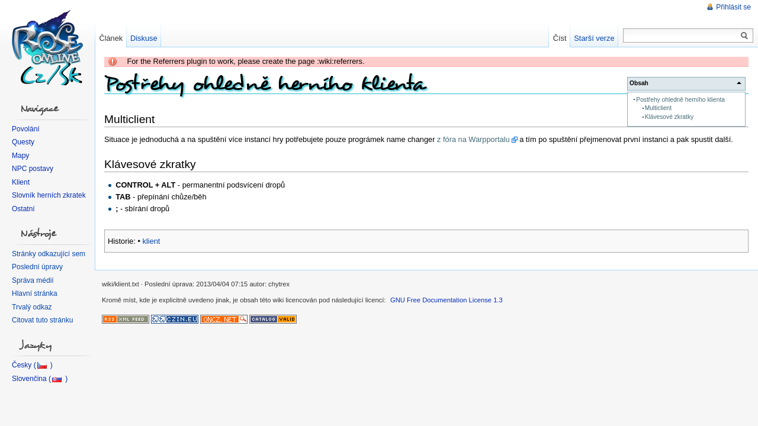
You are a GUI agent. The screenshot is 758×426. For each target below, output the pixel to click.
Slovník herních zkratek (49, 195)
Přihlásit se (733, 7)
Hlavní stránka (34, 293)
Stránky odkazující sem (48, 254)
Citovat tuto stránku (42, 320)
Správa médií (33, 280)
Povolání (26, 129)
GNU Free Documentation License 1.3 (446, 300)
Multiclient (658, 108)
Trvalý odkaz (32, 307)
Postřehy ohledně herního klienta (680, 99)
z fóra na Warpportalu (473, 139)
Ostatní (23, 209)
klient (151, 241)
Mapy (20, 155)
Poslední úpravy (37, 267)
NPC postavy (32, 168)
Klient (21, 182)
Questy (23, 142)
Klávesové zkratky (669, 117)
